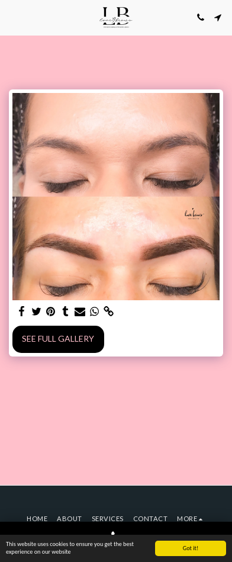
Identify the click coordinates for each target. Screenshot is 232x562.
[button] (13, 17)
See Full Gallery (58, 338)
